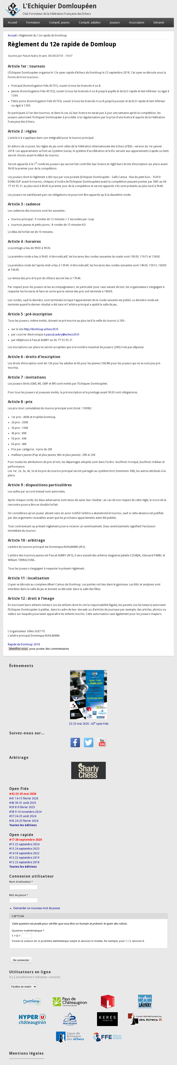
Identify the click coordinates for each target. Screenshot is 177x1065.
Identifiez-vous (18, 648)
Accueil (12, 22)
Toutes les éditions (23, 825)
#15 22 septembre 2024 (24, 844)
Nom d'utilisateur (21, 881)
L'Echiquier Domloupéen (60, 6)
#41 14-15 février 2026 (23, 798)
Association (136, 22)
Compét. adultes (89, 22)
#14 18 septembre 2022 (24, 853)
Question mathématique (28, 930)
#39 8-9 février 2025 (22, 807)
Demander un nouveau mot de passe (36, 908)
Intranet (158, 22)
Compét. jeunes (59, 22)
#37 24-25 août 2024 (22, 816)
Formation (33, 22)
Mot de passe (18, 895)
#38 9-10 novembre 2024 (25, 811)
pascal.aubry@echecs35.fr (63, 334)
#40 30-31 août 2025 (22, 802)
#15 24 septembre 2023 (24, 848)
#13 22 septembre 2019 (24, 857)
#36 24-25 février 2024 (23, 820)
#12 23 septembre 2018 (24, 862)
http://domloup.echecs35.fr (41, 329)
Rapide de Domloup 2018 (24, 644)
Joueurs (115, 22)
